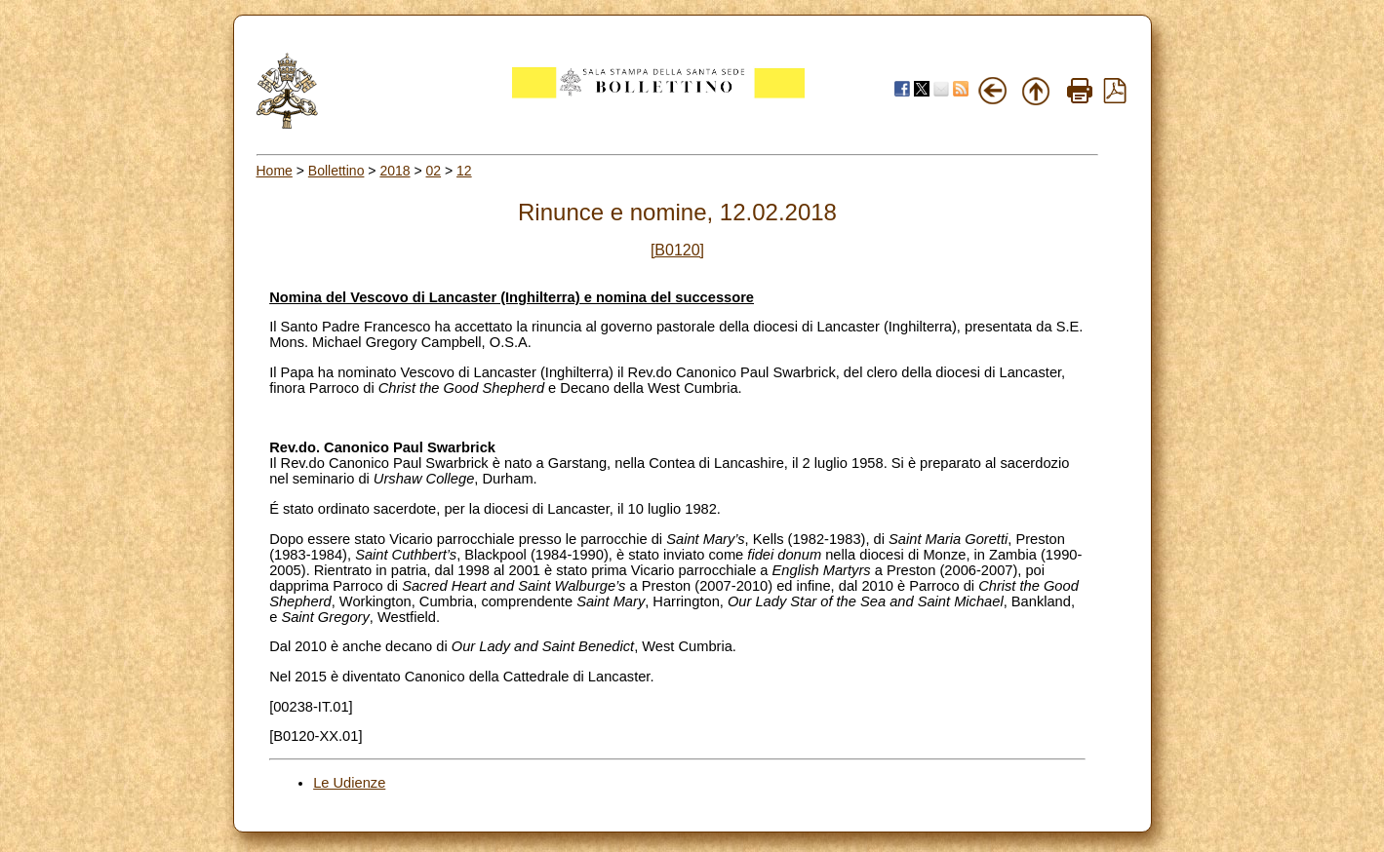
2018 (394, 170)
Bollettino (336, 170)
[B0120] (677, 250)
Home (275, 170)
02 (434, 170)
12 (464, 170)
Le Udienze (349, 783)
